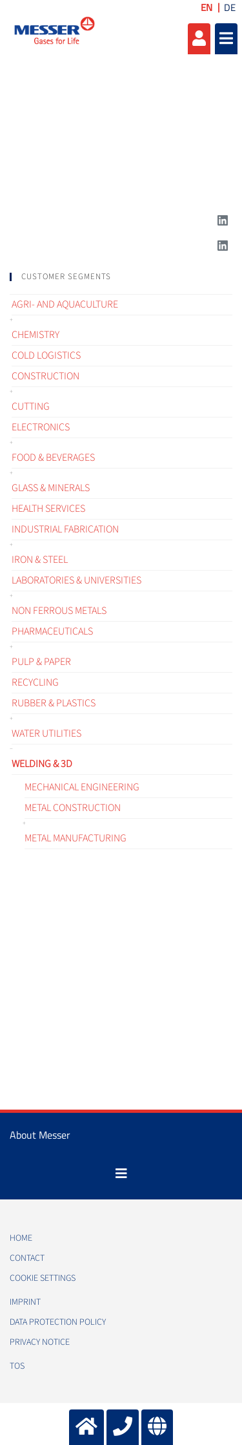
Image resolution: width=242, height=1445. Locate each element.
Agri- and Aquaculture (65, 304)
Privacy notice (40, 1342)
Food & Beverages (53, 457)
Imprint (25, 1302)
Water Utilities (46, 733)
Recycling (35, 682)
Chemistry (35, 335)
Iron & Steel (40, 560)
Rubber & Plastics (54, 703)
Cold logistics (46, 355)
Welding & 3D (42, 764)
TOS (17, 1366)
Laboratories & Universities (76, 580)
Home (21, 1238)
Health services (48, 508)
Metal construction (73, 808)
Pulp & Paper (41, 662)
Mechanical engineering (82, 787)
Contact (27, 1258)
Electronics (41, 427)
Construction (45, 376)
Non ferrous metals (59, 611)
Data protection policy (58, 1322)
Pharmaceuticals (52, 631)
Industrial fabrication (65, 529)
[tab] (121, 277)
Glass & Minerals (51, 488)
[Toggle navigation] (121, 1173)
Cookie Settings (43, 1278)
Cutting (31, 406)
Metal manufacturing (75, 838)
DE (230, 7)
